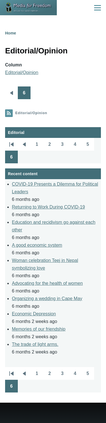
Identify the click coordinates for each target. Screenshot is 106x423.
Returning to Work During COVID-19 (48, 207)
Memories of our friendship (38, 329)
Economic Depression (34, 313)
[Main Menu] (97, 8)
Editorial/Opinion (21, 72)
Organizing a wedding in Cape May (47, 298)
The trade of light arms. (35, 344)
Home (10, 33)
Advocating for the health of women (47, 283)
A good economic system (37, 245)
